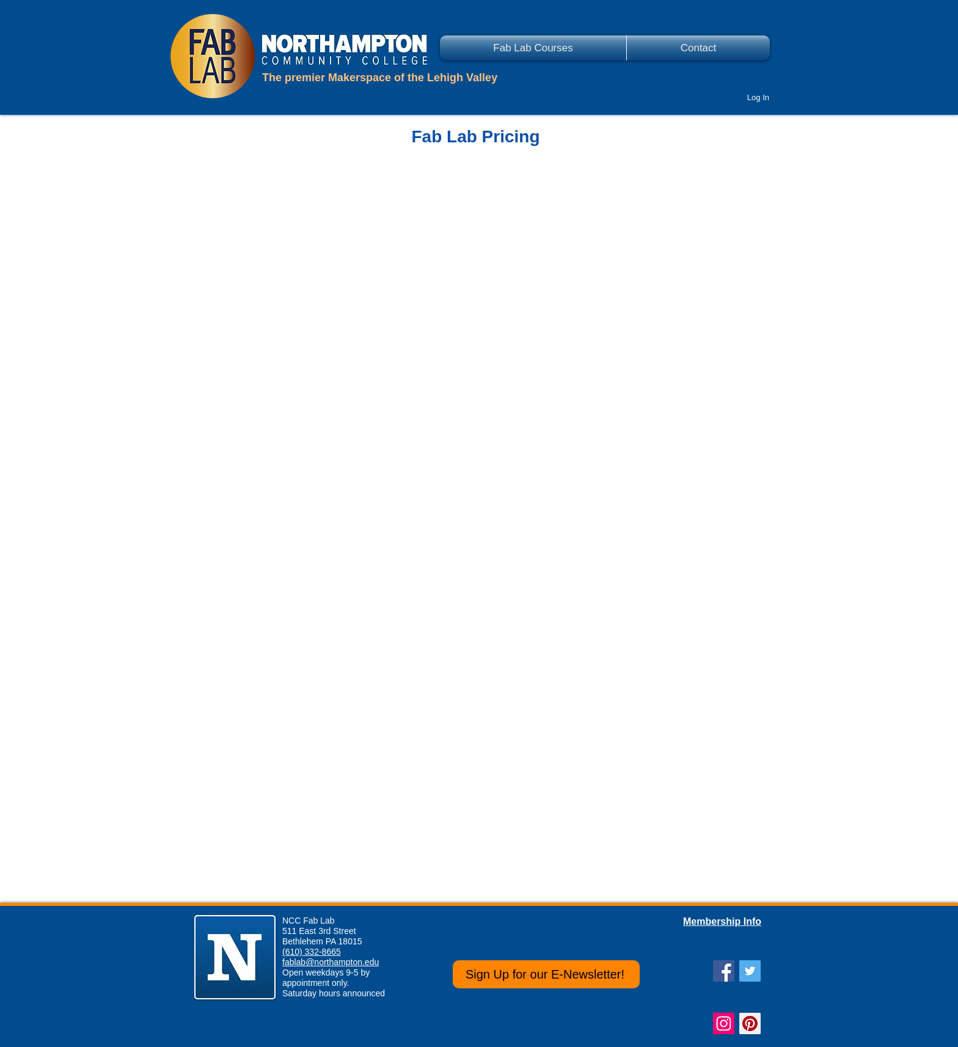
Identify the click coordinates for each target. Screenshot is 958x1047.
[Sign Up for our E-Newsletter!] (546, 974)
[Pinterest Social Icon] (750, 1023)
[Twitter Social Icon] (750, 971)
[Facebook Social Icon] (723, 971)
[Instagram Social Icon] (723, 1023)
